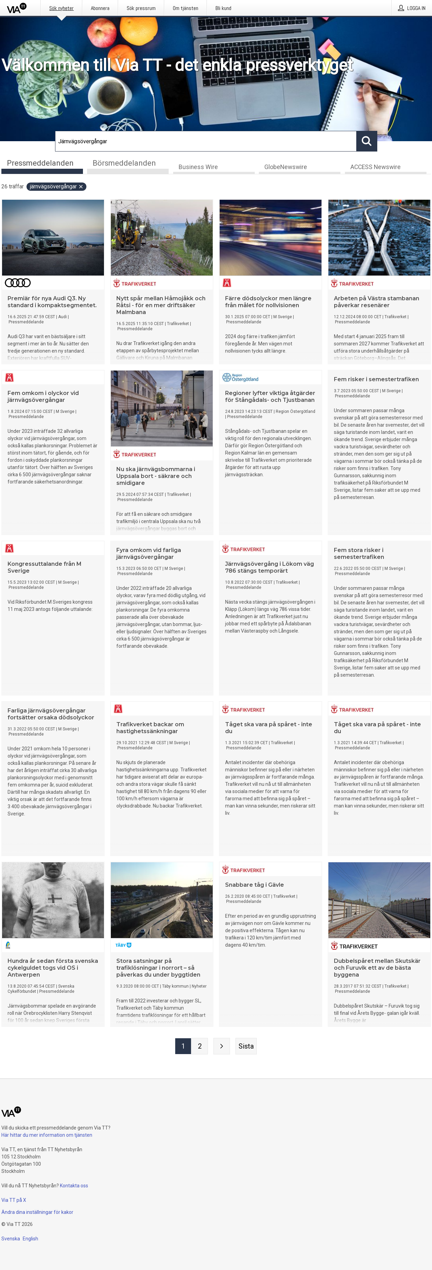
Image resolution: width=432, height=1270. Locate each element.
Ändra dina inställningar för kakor (37, 1212)
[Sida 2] (199, 1046)
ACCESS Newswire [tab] (375, 167)
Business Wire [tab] (198, 167)
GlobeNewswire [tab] (285, 167)
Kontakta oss (74, 1185)
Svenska (10, 1238)
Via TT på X (13, 1200)
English (30, 1238)
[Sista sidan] (246, 1046)
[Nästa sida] (221, 1046)
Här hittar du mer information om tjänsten (46, 1135)
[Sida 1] (183, 1046)
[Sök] (206, 141)
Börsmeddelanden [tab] (124, 163)
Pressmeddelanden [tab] (40, 163)
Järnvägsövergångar (57, 187)
